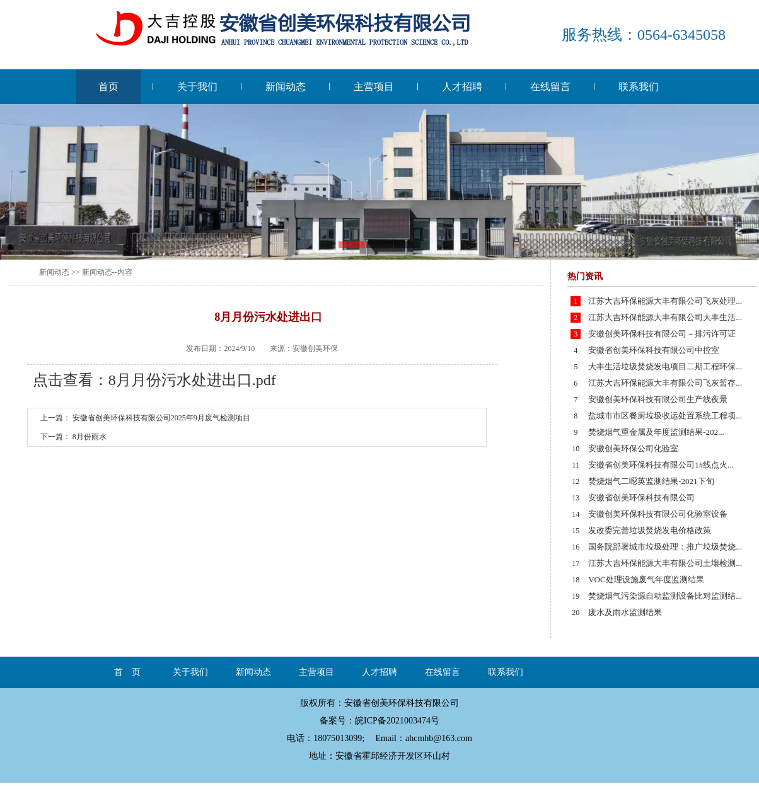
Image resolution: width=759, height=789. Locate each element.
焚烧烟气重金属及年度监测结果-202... (656, 432)
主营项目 (374, 86)
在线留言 (550, 86)
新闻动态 (285, 86)
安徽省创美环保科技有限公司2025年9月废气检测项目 (161, 417)
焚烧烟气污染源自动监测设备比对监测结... (665, 596)
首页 (108, 86)
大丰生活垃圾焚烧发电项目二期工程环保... (665, 366)
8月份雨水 (89, 436)
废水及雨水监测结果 (625, 612)
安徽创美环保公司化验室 (633, 448)
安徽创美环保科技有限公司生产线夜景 (657, 399)
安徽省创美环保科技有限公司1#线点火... (661, 464)
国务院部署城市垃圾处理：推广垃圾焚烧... (665, 546)
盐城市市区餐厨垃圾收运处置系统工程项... (665, 415)
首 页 (127, 672)
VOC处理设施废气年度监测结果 (646, 579)
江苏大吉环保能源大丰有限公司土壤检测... (665, 563)
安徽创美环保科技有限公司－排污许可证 (662, 333)
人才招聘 (462, 86)
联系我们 (638, 86)
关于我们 (197, 86)
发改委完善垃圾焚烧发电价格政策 (649, 530)
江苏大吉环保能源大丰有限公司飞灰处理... (665, 301)
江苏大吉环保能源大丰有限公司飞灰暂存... (665, 383)
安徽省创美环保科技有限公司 (641, 497)
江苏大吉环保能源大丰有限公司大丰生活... (665, 317)
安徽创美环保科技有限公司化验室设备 (657, 514)
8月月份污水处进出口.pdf (192, 380)
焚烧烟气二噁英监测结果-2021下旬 (651, 481)
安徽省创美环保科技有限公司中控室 (653, 350)
